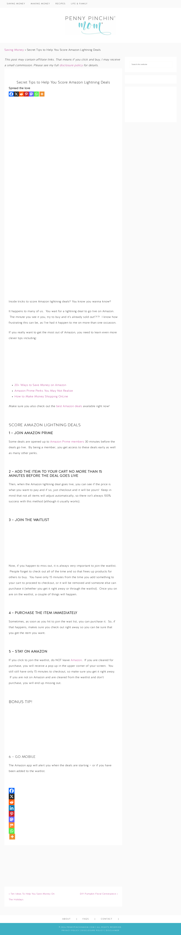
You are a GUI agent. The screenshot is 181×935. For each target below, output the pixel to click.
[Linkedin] (11, 808)
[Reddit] (21, 94)
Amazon (76, 660)
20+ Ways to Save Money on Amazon (40, 385)
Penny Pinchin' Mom (90, 25)
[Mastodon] (31, 94)
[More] (42, 94)
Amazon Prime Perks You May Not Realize (43, 391)
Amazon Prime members (67, 441)
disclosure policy (71, 65)
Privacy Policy (70, 930)
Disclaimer (112, 930)
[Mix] (11, 825)
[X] (16, 94)
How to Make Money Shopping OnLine (41, 396)
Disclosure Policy (92, 930)
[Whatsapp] (36, 94)
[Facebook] (11, 94)
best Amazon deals (69, 406)
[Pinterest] (26, 94)
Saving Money (14, 50)
